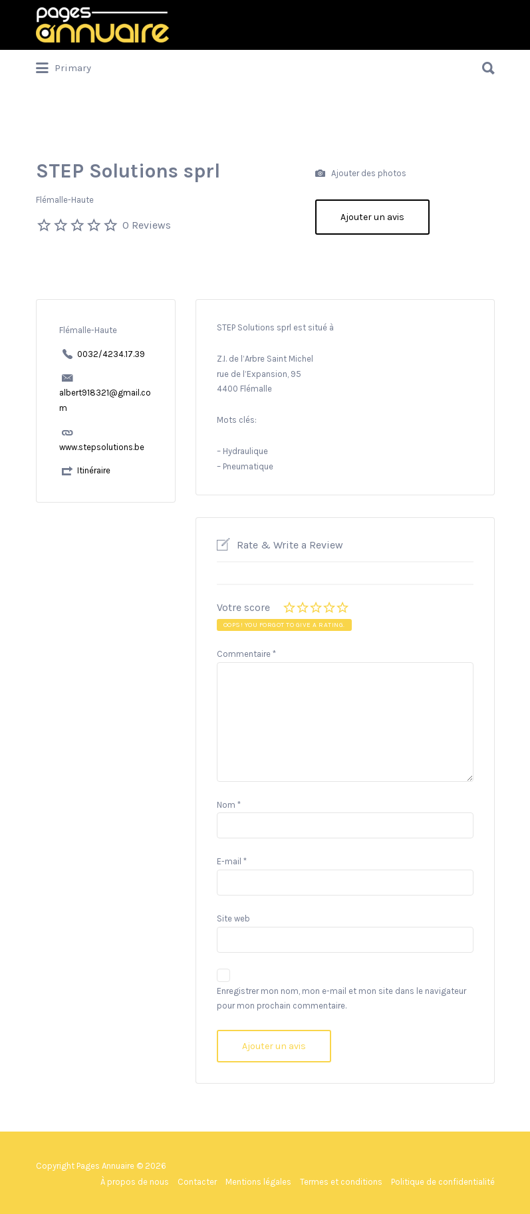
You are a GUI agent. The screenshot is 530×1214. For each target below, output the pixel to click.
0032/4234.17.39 (111, 354)
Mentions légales (258, 1182)
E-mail (232, 861)
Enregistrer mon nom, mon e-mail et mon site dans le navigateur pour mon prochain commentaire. (341, 998)
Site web (233, 918)
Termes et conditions (341, 1182)
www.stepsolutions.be (101, 447)
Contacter (197, 1182)
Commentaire (246, 654)
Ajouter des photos (360, 174)
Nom (229, 805)
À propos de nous (134, 1182)
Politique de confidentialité (443, 1182)
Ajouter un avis (372, 217)
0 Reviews (146, 225)
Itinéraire (93, 470)
